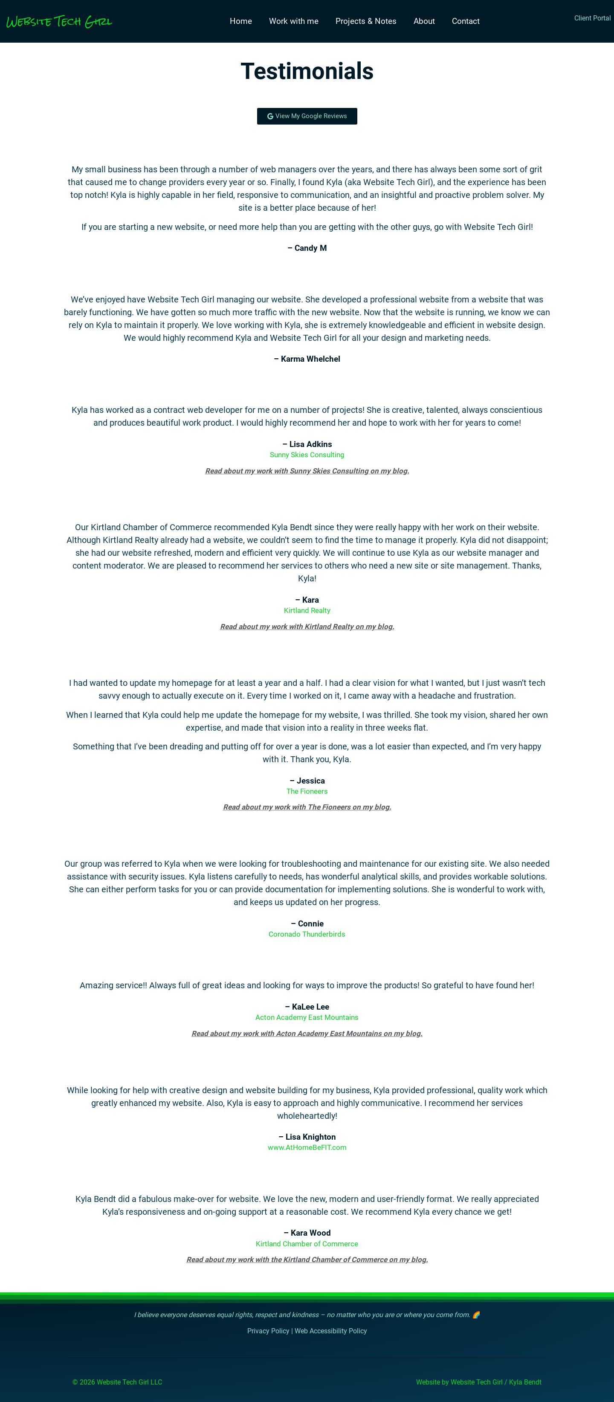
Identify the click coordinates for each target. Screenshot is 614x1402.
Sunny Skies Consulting (307, 455)
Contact (466, 21)
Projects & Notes (366, 21)
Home (241, 21)
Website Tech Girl (59, 21)
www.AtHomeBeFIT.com (307, 1148)
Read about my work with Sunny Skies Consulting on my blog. (307, 471)
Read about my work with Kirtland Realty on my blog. (307, 626)
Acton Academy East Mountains (307, 1017)
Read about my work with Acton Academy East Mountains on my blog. (307, 1033)
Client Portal (592, 18)
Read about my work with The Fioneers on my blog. (307, 807)
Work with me (294, 21)
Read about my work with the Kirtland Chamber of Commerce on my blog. (307, 1259)
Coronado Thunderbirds (307, 934)
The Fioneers (307, 791)
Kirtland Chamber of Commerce (307, 1243)
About (424, 21)
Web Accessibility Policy (331, 1331)
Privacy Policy (268, 1331)
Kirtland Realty (307, 611)
